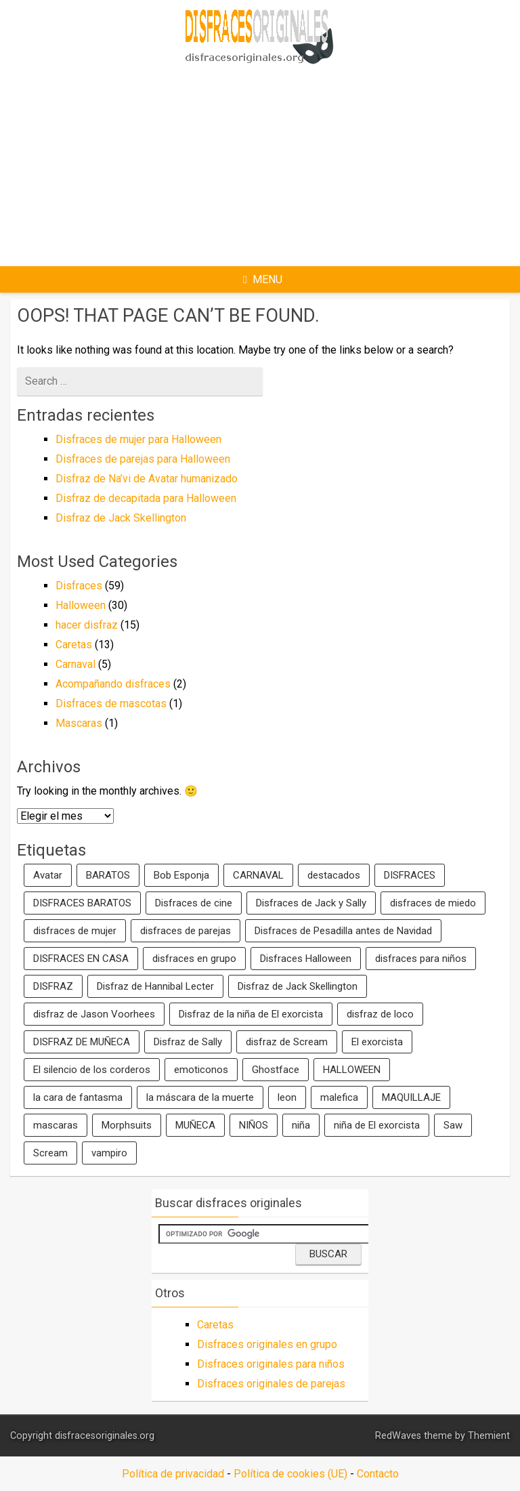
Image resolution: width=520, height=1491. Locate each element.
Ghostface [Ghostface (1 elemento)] (275, 1070)
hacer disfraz (87, 624)
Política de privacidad (173, 1473)
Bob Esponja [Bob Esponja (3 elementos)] (181, 875)
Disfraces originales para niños (271, 1364)
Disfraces (79, 585)
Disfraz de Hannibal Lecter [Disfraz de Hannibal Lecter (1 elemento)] (155, 986)
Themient (489, 1436)
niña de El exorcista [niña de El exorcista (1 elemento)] (377, 1125)
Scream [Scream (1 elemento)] (50, 1153)
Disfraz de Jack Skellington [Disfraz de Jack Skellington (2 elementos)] (298, 986)
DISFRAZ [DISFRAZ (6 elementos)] (53, 986)
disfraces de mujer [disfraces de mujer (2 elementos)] (74, 931)
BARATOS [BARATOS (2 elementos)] (108, 875)
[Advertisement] (311, 163)
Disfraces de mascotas (111, 703)
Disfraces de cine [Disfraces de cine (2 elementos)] (193, 903)
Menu (262, 279)
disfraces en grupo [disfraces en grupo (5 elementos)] (194, 958)
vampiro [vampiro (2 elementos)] (109, 1153)
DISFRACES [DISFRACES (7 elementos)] (409, 875)
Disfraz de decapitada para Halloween (146, 498)
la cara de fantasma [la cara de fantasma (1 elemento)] (78, 1097)
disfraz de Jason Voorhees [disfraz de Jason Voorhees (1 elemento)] (94, 1014)
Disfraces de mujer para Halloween (138, 439)
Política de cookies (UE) (290, 1473)
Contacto (378, 1473)
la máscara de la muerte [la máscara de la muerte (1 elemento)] (200, 1097)
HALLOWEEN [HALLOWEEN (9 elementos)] (352, 1070)
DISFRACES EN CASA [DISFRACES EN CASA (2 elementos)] (81, 958)
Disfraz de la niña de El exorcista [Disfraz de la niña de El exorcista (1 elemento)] (251, 1014)
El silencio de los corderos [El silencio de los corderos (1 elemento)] (91, 1070)
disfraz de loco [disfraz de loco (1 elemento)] (380, 1014)
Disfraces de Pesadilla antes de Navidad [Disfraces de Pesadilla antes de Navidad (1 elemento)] (343, 931)
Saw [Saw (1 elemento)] (452, 1125)
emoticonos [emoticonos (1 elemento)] (201, 1070)
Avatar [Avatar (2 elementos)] (47, 875)
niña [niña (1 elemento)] (301, 1125)
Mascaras (79, 723)
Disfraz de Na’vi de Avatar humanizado (147, 478)
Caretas (74, 644)
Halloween (81, 605)
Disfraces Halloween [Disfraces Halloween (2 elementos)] (305, 958)
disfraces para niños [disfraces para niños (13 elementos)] (421, 958)
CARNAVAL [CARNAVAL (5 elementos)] (258, 875)
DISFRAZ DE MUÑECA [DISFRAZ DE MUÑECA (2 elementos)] (81, 1042)
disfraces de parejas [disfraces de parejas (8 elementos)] (185, 931)
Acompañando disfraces (113, 683)
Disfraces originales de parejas (271, 1383)
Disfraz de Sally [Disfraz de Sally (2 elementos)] (188, 1042)
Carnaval (75, 664)
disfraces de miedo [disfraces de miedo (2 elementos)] (433, 903)
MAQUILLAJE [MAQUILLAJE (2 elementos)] (411, 1097)
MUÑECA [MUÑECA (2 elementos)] (195, 1125)
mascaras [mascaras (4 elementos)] (55, 1125)
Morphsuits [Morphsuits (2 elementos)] (127, 1125)
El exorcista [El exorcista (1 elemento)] (377, 1042)
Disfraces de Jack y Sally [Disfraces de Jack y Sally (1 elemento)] (311, 903)
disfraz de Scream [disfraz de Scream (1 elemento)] (287, 1042)
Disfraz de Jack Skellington (121, 517)
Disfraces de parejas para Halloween (143, 459)
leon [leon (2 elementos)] (287, 1097)
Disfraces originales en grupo (267, 1344)
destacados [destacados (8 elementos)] (333, 875)
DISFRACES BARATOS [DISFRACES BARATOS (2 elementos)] (82, 903)
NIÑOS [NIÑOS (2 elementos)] (253, 1125)
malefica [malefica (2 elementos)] (339, 1097)
